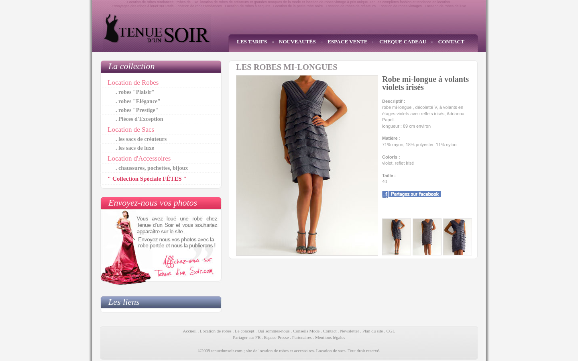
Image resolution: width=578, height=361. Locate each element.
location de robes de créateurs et (226, 2)
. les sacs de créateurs (141, 139)
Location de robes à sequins (248, 6)
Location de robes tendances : (151, 2)
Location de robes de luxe (445, 6)
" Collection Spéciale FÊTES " (147, 178)
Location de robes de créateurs (351, 6)
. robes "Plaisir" (135, 92)
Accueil (190, 330)
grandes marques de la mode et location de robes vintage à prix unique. (311, 2)
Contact (329, 330)
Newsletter (349, 330)
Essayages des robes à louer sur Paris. (143, 6)
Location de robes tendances (198, 6)
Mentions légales (330, 337)
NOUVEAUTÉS (297, 42)
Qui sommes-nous (274, 330)
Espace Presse (276, 337)
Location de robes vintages (400, 6)
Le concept (244, 330)
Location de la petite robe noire (298, 6)
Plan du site (372, 330)
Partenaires (302, 337)
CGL (390, 330)
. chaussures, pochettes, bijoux (152, 168)
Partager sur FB (247, 337)
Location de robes (216, 330)
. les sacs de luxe (135, 148)
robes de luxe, (188, 2)
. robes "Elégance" (138, 101)
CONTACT (451, 42)
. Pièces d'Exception (139, 119)
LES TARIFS (252, 42)
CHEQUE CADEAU (402, 42)
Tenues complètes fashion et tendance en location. (410, 2)
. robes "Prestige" (137, 110)
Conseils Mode (306, 330)
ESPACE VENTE (348, 42)
